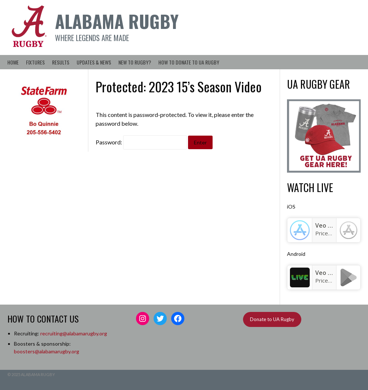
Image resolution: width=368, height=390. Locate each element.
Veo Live (327, 273)
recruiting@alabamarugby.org (73, 333)
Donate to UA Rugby (272, 319)
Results (60, 62)
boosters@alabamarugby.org (46, 351)
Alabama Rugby (117, 21)
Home (13, 62)
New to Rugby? (134, 62)
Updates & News (94, 62)
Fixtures (35, 62)
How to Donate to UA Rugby (188, 62)
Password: (141, 142)
